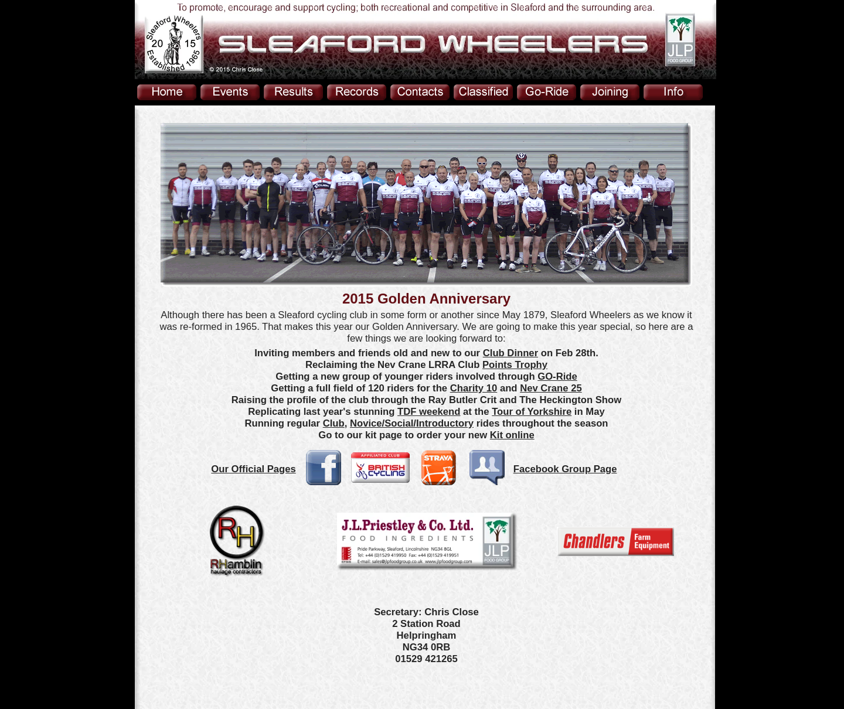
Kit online (512, 435)
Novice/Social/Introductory (412, 423)
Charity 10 (474, 388)
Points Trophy (514, 364)
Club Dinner (510, 353)
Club (334, 423)
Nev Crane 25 (551, 388)
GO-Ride (557, 376)
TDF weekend (428, 411)
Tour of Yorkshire (531, 411)
